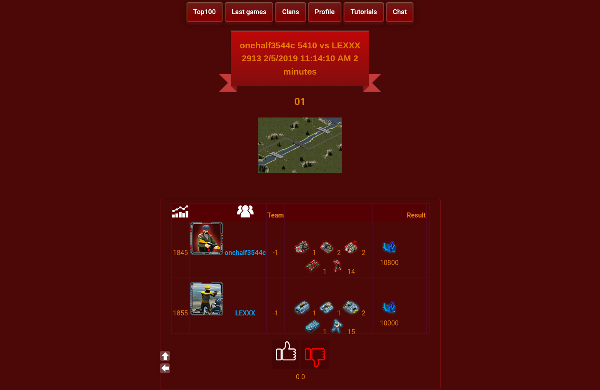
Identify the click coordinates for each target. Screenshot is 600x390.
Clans (290, 12)
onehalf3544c (245, 253)
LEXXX (245, 313)
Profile (325, 12)
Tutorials (363, 12)
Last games (249, 12)
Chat (400, 12)
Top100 (204, 12)
